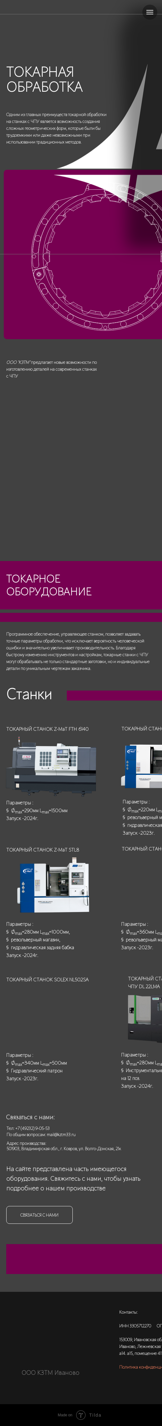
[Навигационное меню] (149, 12)
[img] (56, 1329)
